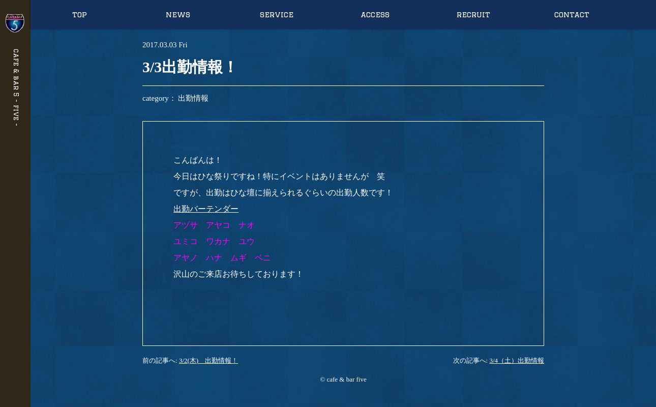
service (276, 14)
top (79, 14)
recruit (473, 14)
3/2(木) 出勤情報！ (208, 360)
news (178, 14)
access (375, 14)
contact (571, 14)
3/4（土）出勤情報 (516, 360)
